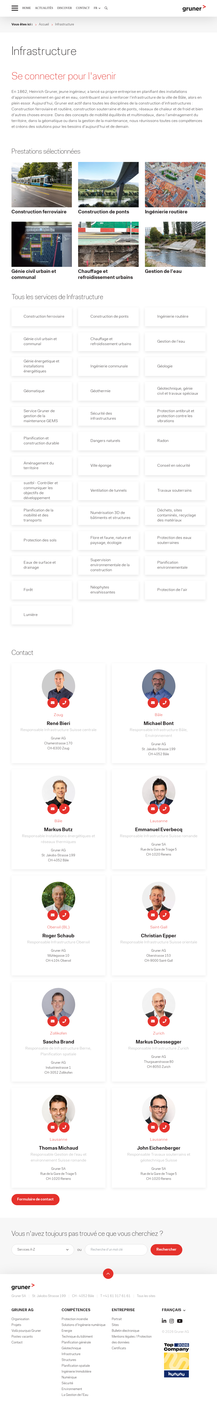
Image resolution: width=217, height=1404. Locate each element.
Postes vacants (22, 1338)
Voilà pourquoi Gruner (26, 1332)
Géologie (165, 367)
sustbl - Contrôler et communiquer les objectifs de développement (41, 491)
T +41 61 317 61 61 (115, 1298)
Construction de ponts (110, 317)
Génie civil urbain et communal (41, 341)
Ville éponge (101, 467)
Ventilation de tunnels (109, 492)
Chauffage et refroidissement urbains (111, 341)
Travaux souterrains (175, 492)
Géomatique (35, 392)
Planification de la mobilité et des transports (39, 517)
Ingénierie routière (173, 317)
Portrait (117, 1321)
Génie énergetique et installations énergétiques (42, 367)
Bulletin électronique (125, 1332)
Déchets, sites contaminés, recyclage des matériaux (177, 517)
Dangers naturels (106, 442)
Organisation (20, 1321)
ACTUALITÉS (44, 8)
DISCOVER (64, 8)
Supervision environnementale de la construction (111, 566)
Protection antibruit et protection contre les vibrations (176, 417)
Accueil (44, 24)
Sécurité (67, 1385)
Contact (17, 1344)
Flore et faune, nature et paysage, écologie (111, 541)
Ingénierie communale (110, 367)
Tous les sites (146, 1298)
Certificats (119, 1350)
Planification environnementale (173, 566)
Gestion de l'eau (171, 342)
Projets (16, 1327)
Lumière (31, 616)
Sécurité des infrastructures (104, 416)
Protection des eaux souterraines (174, 541)
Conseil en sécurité (174, 467)
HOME (26, 8)
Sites (115, 1327)
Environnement (72, 1391)
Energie (67, 1332)
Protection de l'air (172, 591)
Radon (163, 442)
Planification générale (76, 1344)
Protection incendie (75, 1321)
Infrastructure (71, 1356)
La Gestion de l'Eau (75, 1396)
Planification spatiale (76, 1367)
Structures (69, 1361)
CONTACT (83, 8)
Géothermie (101, 392)
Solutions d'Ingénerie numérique (83, 1327)
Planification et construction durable (42, 441)
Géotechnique (71, 1350)
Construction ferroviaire (44, 317)
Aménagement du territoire (39, 466)
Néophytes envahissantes (103, 591)
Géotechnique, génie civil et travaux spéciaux (178, 391)
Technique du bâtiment (77, 1338)
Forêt (28, 591)
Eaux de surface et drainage (40, 566)
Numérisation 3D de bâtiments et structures (111, 516)
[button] (97, 8)
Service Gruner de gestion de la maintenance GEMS (41, 417)
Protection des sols (40, 541)
